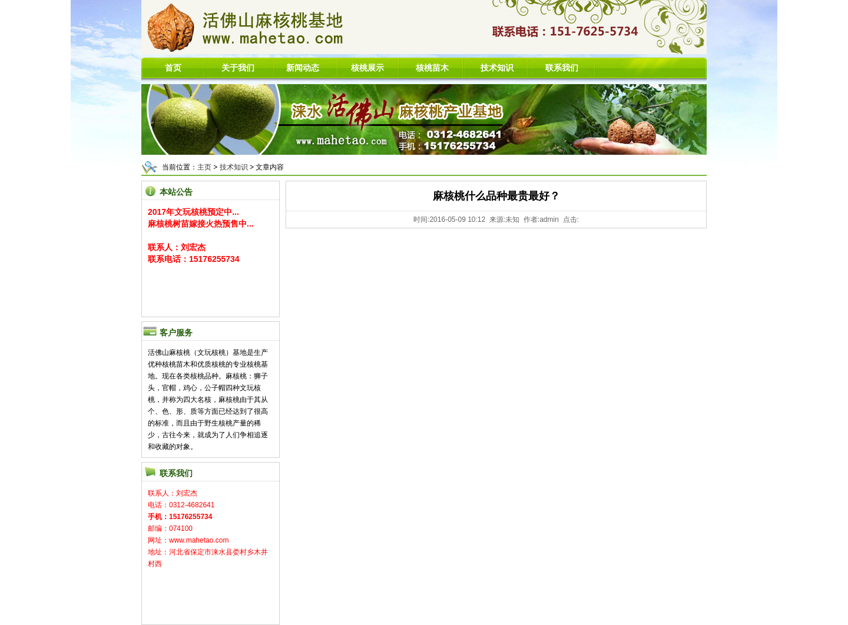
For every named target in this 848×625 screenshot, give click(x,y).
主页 (204, 167)
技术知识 (234, 167)
